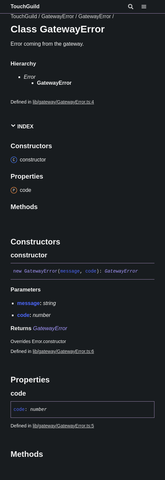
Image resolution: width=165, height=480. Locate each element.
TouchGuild (25, 6)
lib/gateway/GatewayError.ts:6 (63, 351)
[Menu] (147, 6)
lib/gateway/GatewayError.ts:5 (63, 425)
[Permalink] (53, 255)
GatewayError (57, 16)
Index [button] (22, 126)
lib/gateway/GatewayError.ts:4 (63, 102)
